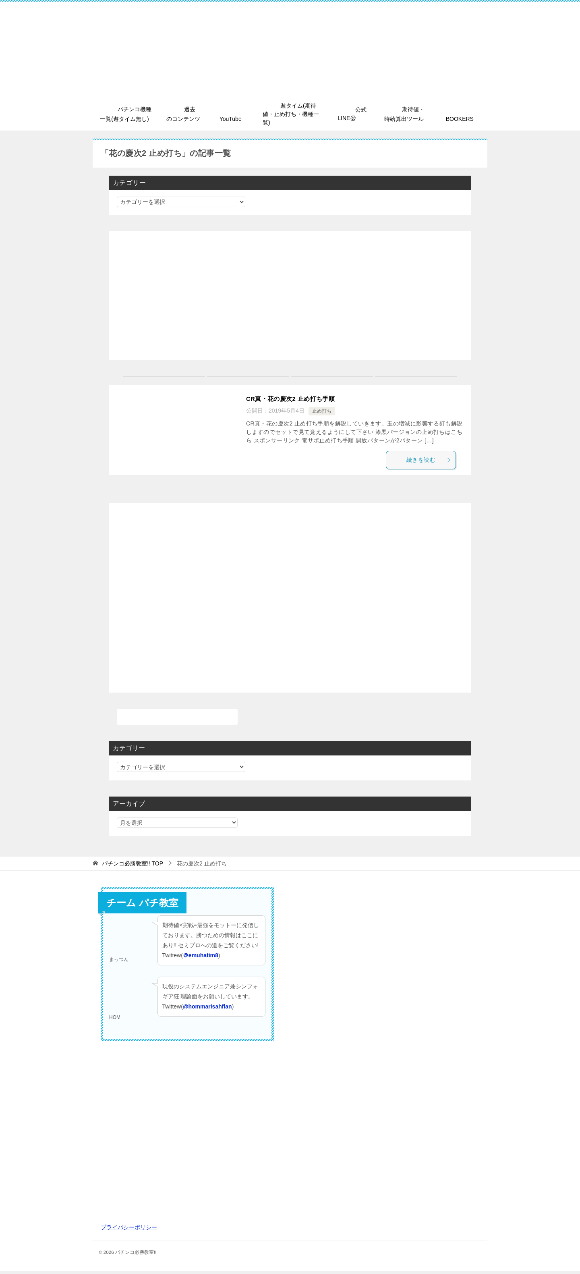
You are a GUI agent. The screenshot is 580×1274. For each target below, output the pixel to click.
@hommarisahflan (207, 1009)
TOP (132, 866)
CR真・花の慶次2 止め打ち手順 (293, 399)
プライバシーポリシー (129, 1229)
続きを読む (432, 461)
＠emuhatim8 (200, 958)
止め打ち (321, 412)
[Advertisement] (290, 296)
